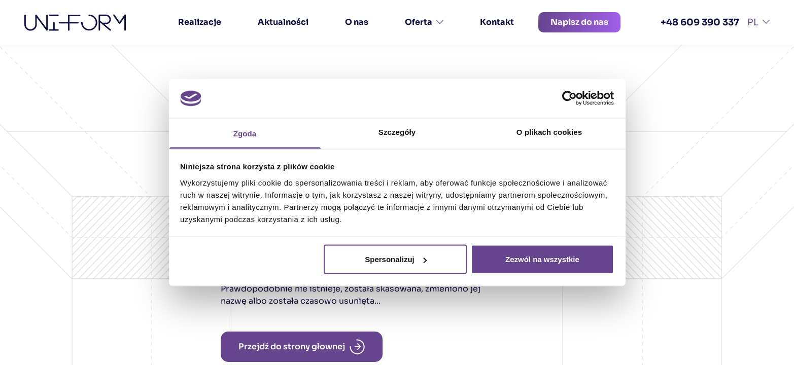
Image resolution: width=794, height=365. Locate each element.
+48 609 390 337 (700, 22)
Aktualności (283, 22)
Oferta (424, 22)
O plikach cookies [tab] (549, 131)
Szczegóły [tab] (397, 131)
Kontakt (497, 22)
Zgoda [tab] (245, 133)
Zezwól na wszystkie (542, 259)
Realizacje (199, 22)
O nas (356, 22)
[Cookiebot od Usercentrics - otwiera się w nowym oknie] (569, 98)
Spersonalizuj (396, 259)
